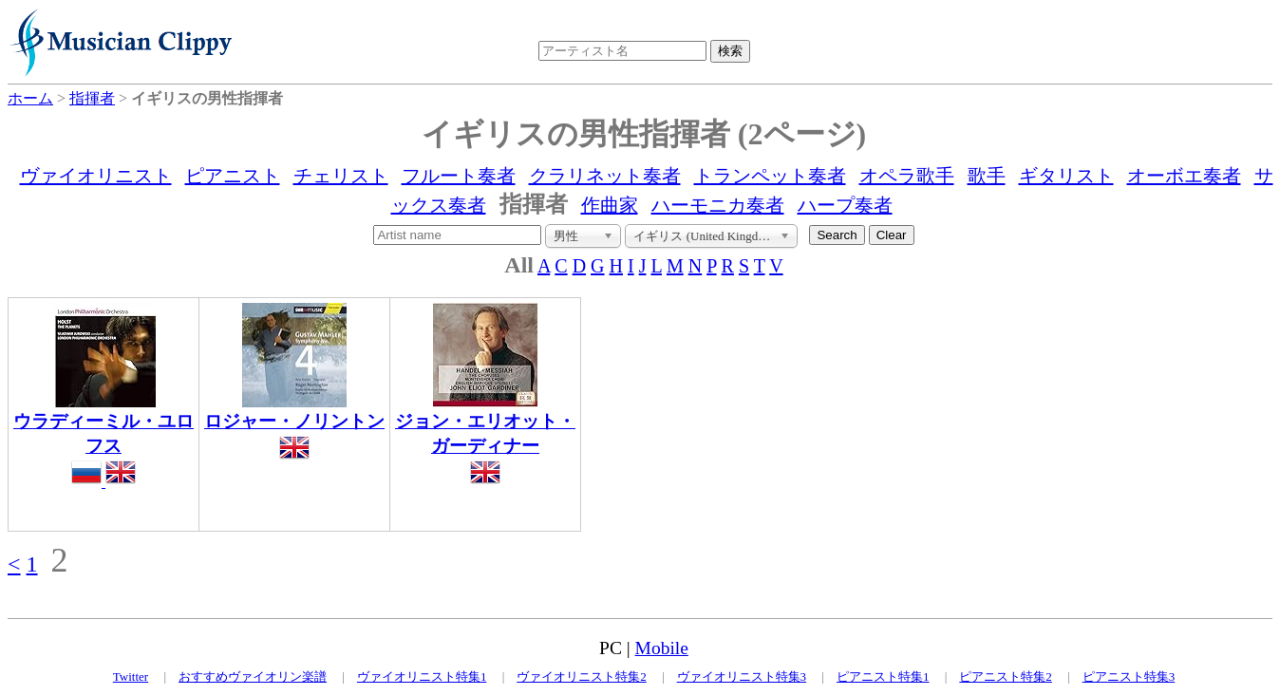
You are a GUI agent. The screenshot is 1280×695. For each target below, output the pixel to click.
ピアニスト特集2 (1005, 676)
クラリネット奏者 (605, 175)
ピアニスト (232, 175)
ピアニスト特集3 (1129, 676)
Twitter (130, 676)
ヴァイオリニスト (96, 175)
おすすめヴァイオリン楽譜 (253, 676)
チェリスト (340, 175)
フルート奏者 (459, 175)
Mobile (661, 648)
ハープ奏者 (845, 205)
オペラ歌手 (906, 175)
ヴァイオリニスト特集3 (742, 676)
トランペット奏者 (770, 175)
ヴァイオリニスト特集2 (582, 676)
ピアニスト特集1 (883, 676)
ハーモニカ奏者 (717, 205)
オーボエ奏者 (1184, 175)
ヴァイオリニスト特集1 (422, 676)
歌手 (987, 175)
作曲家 (609, 205)
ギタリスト (1066, 175)
